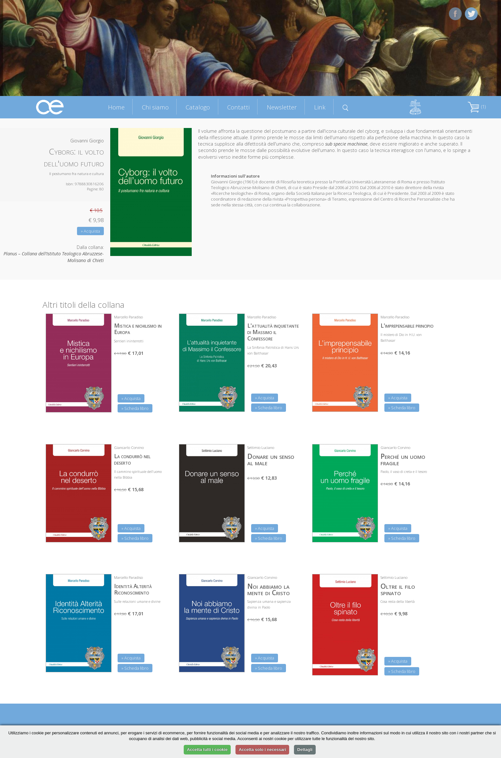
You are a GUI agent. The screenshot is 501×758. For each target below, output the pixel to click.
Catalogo (198, 107)
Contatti (238, 107)
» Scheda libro (135, 408)
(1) (477, 107)
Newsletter (282, 107)
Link (320, 107)
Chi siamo (155, 107)
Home (116, 107)
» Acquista (90, 231)
